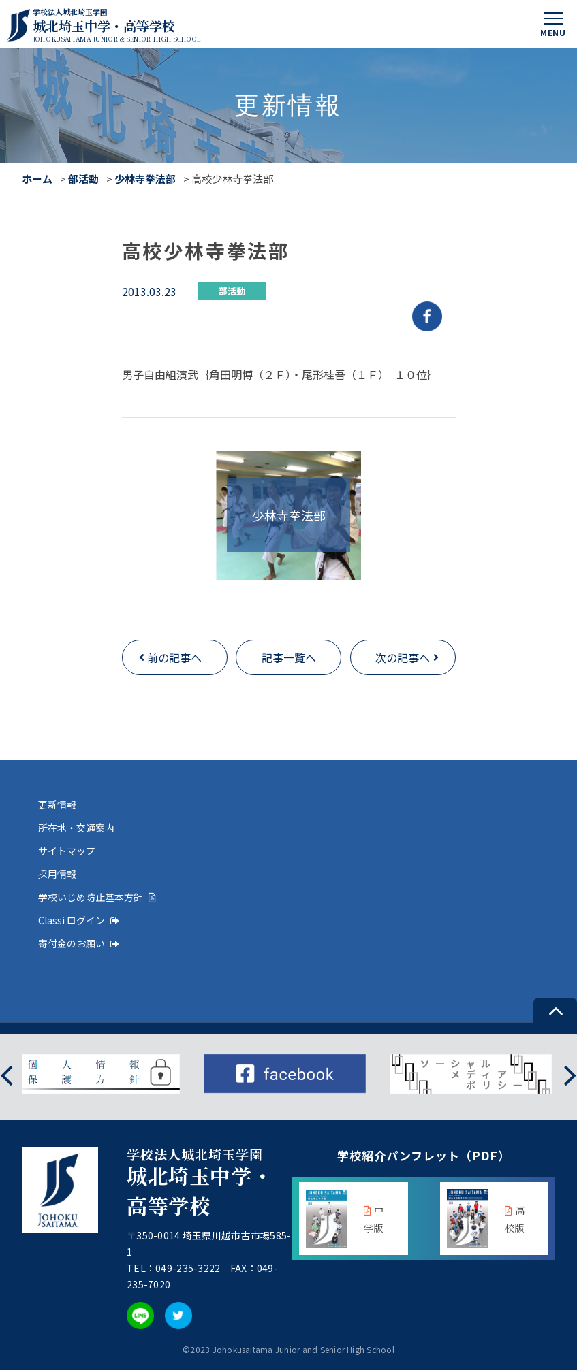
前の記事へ (174, 657)
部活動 (83, 179)
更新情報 (57, 804)
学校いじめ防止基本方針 (97, 897)
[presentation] (6, 1074)
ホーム (37, 179)
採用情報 (57, 874)
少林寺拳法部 (145, 179)
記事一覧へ (289, 657)
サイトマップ (66, 851)
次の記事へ (402, 657)
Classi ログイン (78, 920)
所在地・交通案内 (76, 827)
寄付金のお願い (78, 943)
